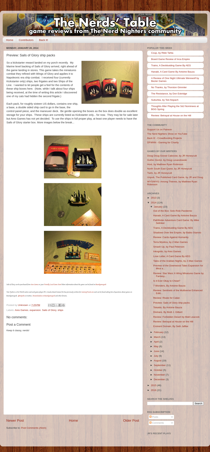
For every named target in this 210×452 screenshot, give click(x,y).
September (160, 365)
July (156, 356)
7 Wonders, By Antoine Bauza (169, 285)
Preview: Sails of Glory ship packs (171, 302)
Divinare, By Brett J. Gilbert (168, 312)
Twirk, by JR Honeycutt (159, 173)
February (159, 332)
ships (60, 310)
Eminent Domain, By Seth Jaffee (170, 326)
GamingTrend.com (87, 292)
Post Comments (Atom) (33, 428)
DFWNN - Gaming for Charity (163, 142)
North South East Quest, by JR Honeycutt (169, 168)
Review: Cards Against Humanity (171, 237)
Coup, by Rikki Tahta (162, 53)
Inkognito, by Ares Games (167, 251)
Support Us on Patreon (159, 129)
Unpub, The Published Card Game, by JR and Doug (175, 177)
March (157, 337)
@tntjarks (21, 295)
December (160, 379)
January (158, 206)
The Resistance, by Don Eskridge (169, 93)
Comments (156, 422)
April (156, 341)
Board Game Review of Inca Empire (170, 59)
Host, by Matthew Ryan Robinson (165, 164)
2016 (154, 390)
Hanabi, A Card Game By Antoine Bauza (173, 71)
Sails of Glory (49, 310)
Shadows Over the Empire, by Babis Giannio (177, 232)
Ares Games (35, 284)
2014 (154, 202)
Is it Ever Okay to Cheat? (166, 280)
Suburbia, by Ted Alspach (164, 100)
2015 (154, 385)
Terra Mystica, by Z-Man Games (170, 242)
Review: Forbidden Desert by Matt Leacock (176, 317)
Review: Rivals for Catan (166, 298)
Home (9, 39)
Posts (153, 417)
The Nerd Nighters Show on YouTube (167, 133)
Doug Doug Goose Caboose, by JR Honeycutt (172, 155)
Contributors (26, 39)
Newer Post (15, 420)
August (158, 360)
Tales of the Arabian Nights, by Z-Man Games (177, 261)
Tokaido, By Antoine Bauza (167, 307)
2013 (154, 197)
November (160, 374)
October (158, 370)
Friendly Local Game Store (52, 284)
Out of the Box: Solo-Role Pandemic (172, 210)
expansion (35, 310)
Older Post (131, 420)
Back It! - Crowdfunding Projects (164, 138)
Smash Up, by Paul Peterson (168, 246)
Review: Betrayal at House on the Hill (171, 115)
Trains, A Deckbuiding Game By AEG (171, 65)
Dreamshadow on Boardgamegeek (44, 295)
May (156, 346)
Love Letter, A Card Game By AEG (171, 256)
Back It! (43, 39)
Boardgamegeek (101, 284)
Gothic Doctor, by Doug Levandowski (167, 160)
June (157, 351)
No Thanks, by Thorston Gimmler (169, 87)
